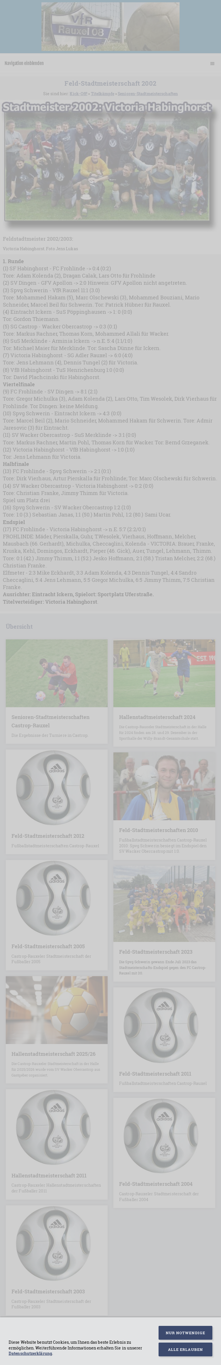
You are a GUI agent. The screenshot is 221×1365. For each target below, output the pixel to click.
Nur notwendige (185, 1332)
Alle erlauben (185, 1349)
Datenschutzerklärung (30, 1353)
